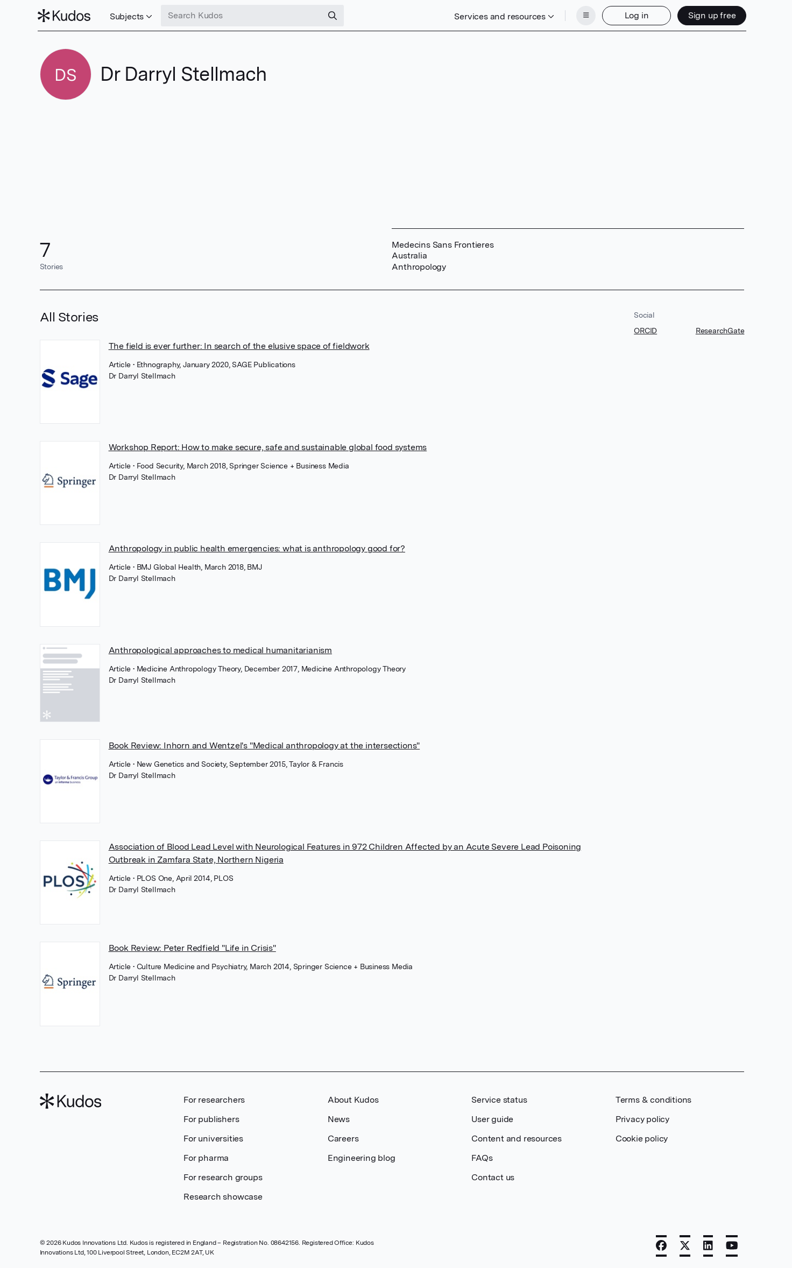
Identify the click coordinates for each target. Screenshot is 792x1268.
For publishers (211, 1118)
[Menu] (583, 15)
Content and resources (516, 1137)
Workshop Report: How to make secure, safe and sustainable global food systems (268, 446)
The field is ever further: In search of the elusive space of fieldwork (239, 345)
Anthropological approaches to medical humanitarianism (220, 649)
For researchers (214, 1099)
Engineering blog (361, 1157)
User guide (492, 1118)
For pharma (206, 1157)
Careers (343, 1137)
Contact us (492, 1176)
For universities (213, 1137)
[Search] (334, 15)
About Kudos (353, 1099)
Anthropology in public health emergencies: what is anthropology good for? (257, 547)
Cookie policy (642, 1137)
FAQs (481, 1157)
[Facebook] (661, 1245)
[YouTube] (732, 1245)
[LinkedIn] (708, 1245)
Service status (499, 1099)
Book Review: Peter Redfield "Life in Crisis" (192, 947)
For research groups (222, 1176)
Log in (635, 15)
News (339, 1118)
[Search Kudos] (244, 15)
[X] (685, 1245)
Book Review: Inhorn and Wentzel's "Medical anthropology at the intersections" (264, 744)
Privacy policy (642, 1118)
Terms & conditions (653, 1099)
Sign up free (710, 15)
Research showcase (223, 1195)
